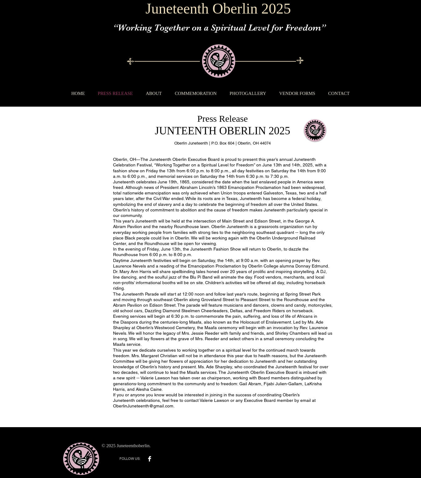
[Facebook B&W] (149, 459)
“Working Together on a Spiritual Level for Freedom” (219, 27)
